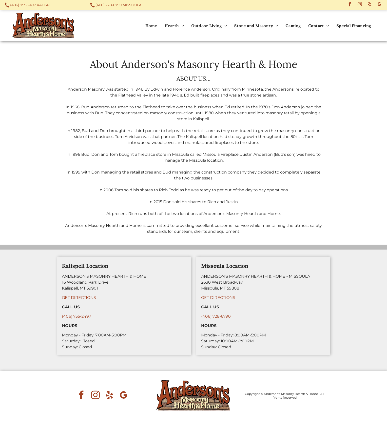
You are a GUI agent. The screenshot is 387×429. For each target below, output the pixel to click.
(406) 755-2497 (23, 5)
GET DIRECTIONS (79, 297)
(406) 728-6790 (109, 5)
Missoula (132, 5)
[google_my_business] (379, 5)
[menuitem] (151, 25)
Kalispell (46, 5)
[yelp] (370, 5)
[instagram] (360, 5)
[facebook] (350, 5)
